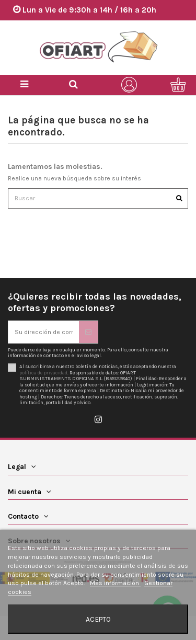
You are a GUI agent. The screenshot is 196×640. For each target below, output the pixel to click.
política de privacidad (43, 372)
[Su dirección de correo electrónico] (43, 332)
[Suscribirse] (88, 332)
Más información (115, 583)
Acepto (98, 619)
